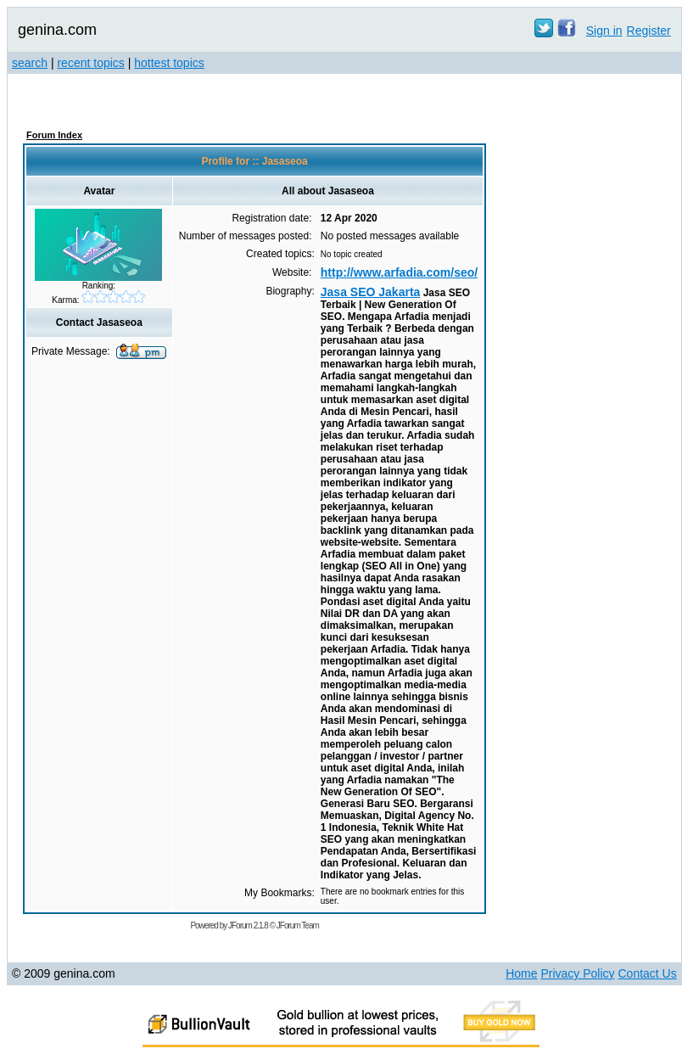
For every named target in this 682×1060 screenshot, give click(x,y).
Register (649, 30)
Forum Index (54, 135)
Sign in (604, 30)
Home (521, 973)
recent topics (90, 63)
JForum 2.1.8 (248, 925)
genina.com (57, 29)
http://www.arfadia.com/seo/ (399, 272)
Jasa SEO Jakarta (371, 292)
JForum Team (298, 925)
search (30, 63)
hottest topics (169, 63)
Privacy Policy (577, 973)
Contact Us (647, 973)
